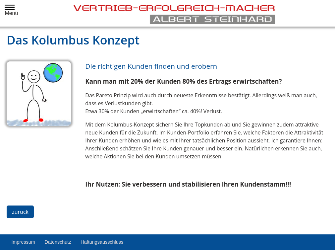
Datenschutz (58, 242)
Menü (10, 10)
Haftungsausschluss (102, 242)
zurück (20, 211)
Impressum (23, 242)
